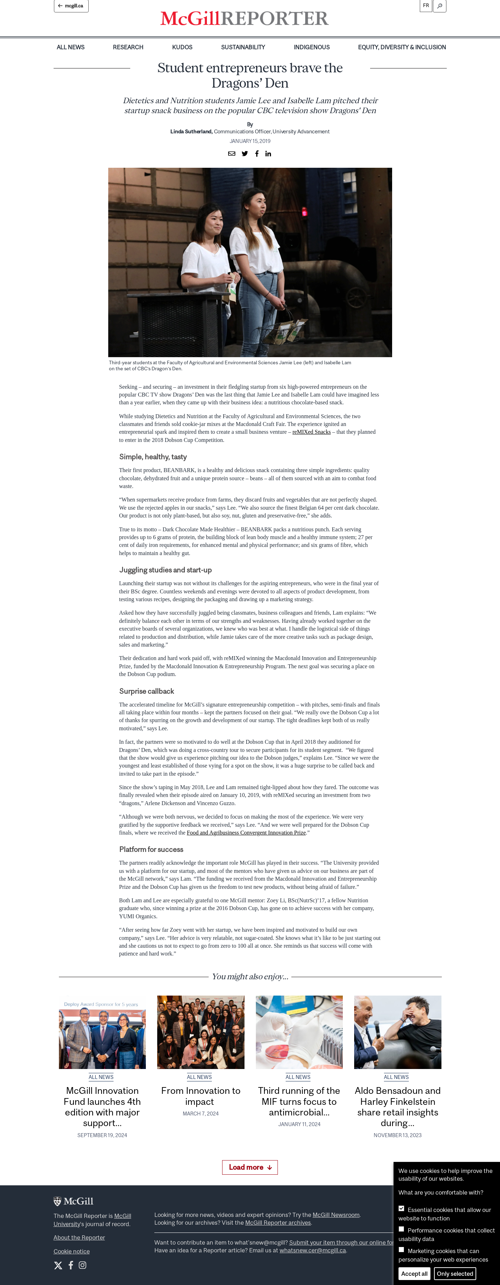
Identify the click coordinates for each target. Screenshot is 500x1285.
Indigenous (312, 47)
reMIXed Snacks (311, 432)
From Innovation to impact (201, 1096)
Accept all (414, 1273)
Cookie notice (72, 1251)
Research (128, 47)
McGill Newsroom (336, 1214)
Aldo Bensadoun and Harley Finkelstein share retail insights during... (398, 1106)
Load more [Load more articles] (250, 1167)
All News (70, 47)
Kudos (182, 47)
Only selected (455, 1273)
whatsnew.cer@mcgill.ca (313, 1250)
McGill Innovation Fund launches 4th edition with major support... (102, 1106)
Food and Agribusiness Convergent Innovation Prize (246, 833)
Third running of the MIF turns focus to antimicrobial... (299, 1101)
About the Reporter (79, 1237)
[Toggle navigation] (335, 20)
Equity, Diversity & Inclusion (402, 47)
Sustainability (243, 47)
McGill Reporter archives (278, 1222)
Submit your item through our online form (344, 1242)
